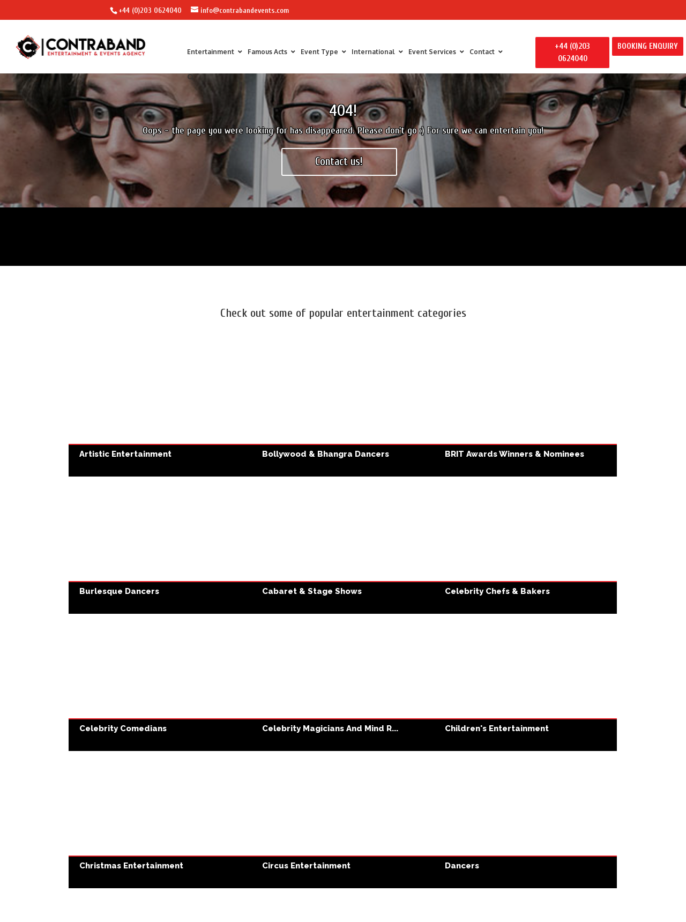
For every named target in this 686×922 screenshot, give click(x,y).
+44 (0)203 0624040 (150, 10)
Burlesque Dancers (160, 545)
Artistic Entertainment (160, 408)
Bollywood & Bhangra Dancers (342, 408)
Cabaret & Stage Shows (342, 545)
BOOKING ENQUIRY (647, 46)
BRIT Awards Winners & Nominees (525, 408)
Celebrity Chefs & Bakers (525, 545)
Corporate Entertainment (156, 695)
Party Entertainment (529, 695)
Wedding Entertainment (156, 838)
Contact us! (339, 161)
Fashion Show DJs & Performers (343, 695)
